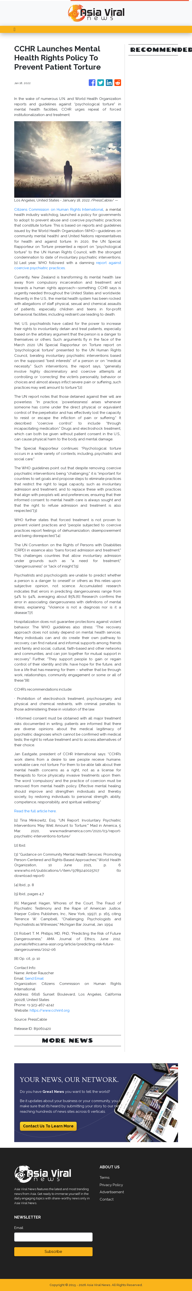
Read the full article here (35, 811)
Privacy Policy (111, 1185)
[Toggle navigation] (15, 29)
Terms (104, 1177)
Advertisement (112, 1192)
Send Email (34, 978)
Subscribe (53, 1251)
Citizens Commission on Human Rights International (58, 209)
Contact (106, 1199)
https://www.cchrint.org (50, 1010)
